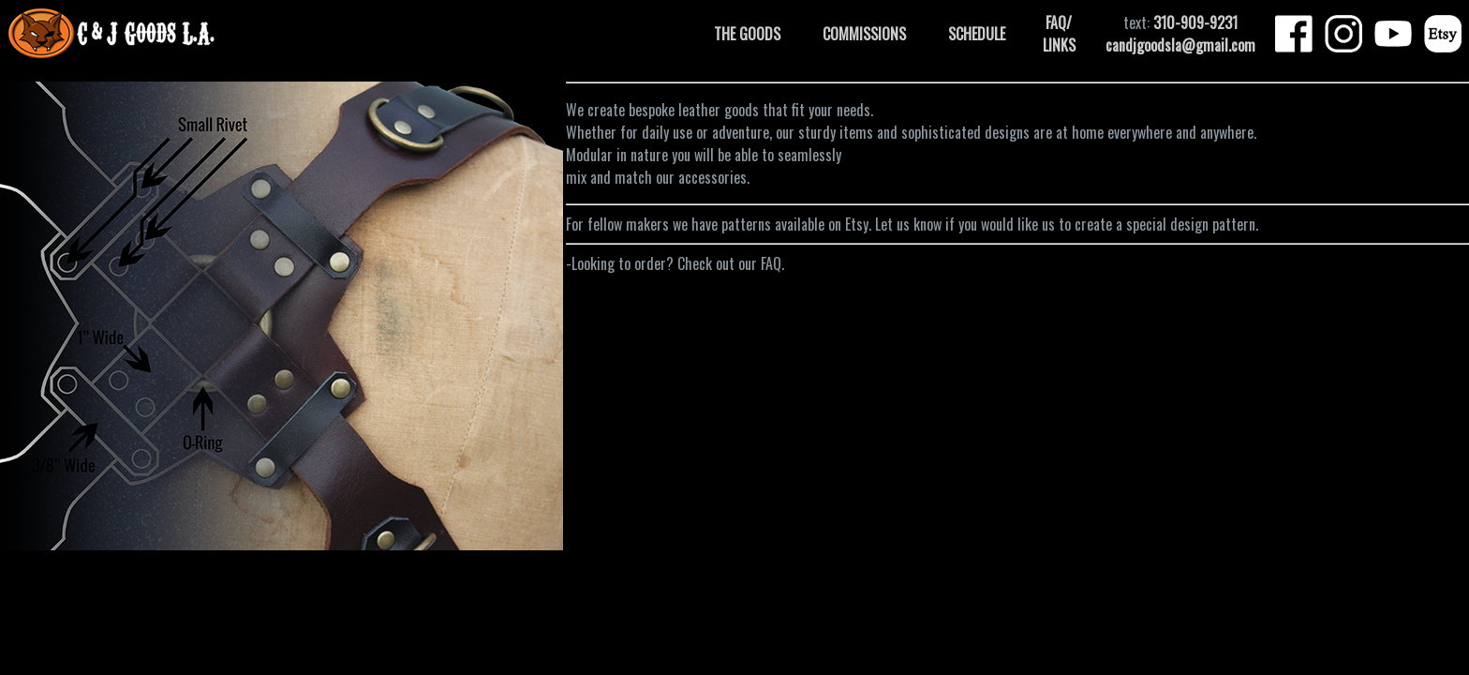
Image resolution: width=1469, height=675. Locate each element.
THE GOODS (747, 33)
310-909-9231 (1195, 22)
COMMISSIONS (864, 33)
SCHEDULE (976, 33)
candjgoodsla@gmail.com (1180, 45)
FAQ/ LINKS (1059, 33)
